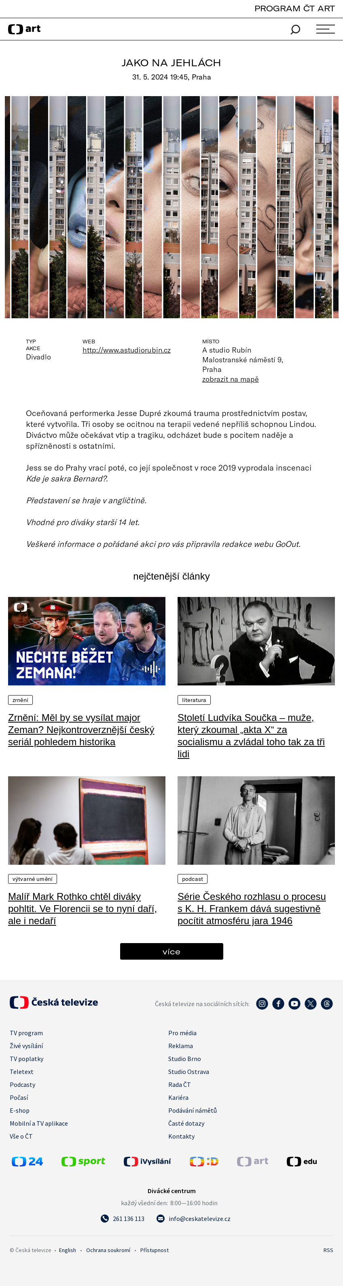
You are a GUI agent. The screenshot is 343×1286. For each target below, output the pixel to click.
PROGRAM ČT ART (294, 8)
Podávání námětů (192, 1110)
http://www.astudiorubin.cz (126, 349)
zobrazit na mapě (230, 378)
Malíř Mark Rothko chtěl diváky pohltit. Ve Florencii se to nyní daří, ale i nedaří (82, 908)
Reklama (180, 1046)
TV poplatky (26, 1059)
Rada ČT (179, 1084)
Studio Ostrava (188, 1071)
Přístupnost (154, 1250)
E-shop (20, 1110)
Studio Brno (184, 1059)
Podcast (192, 879)
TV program (26, 1033)
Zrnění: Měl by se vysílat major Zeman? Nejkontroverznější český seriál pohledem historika (81, 729)
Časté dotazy (186, 1123)
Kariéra (178, 1097)
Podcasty (22, 1084)
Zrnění (20, 700)
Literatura (194, 700)
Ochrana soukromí (108, 1250)
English (67, 1250)
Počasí (19, 1097)
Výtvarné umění (33, 879)
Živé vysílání (26, 1046)
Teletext (22, 1071)
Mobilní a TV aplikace (39, 1123)
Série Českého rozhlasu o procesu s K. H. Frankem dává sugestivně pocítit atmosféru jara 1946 (252, 908)
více (171, 951)
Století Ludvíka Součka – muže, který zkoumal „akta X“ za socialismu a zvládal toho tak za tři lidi (251, 735)
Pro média (182, 1033)
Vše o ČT (21, 1136)
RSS (328, 1250)
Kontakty (181, 1136)
